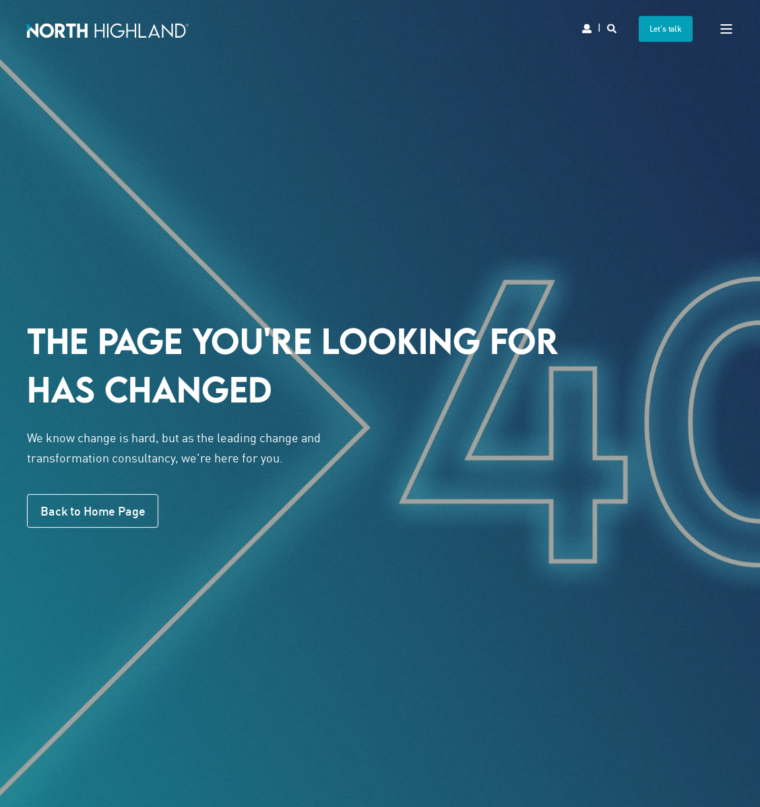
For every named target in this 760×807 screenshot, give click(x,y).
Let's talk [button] (666, 29)
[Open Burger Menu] (726, 28)
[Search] (613, 27)
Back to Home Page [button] (92, 510)
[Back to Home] (108, 28)
